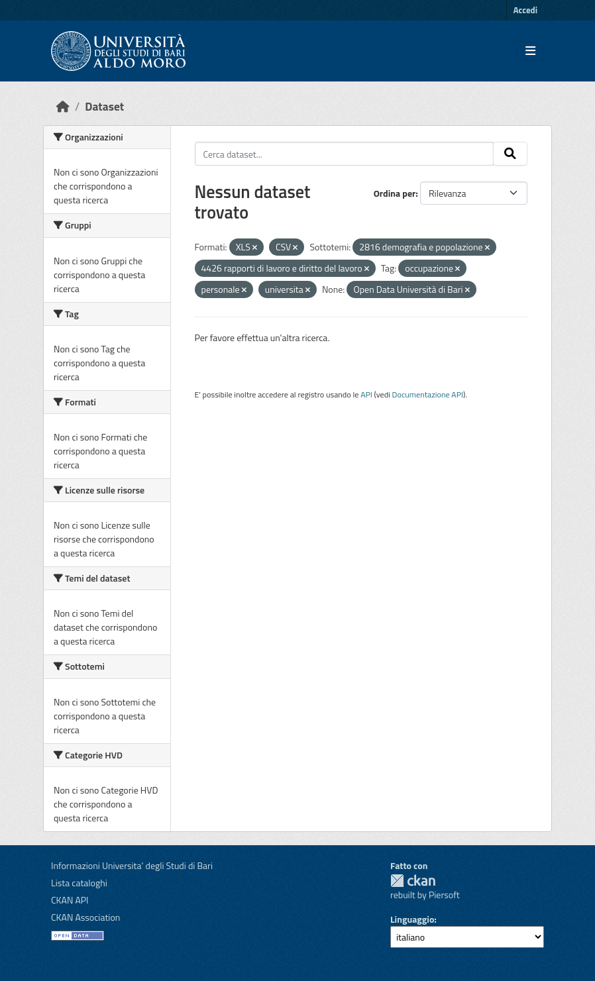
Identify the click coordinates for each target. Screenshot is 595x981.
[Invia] (510, 154)
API (366, 394)
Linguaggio (412, 919)
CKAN (412, 881)
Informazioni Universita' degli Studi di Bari (132, 865)
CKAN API (70, 900)
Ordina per (395, 193)
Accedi (525, 10)
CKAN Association (85, 917)
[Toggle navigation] (530, 51)
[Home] (63, 106)
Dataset (104, 106)
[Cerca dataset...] (344, 154)
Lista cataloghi (79, 883)
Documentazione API (427, 394)
